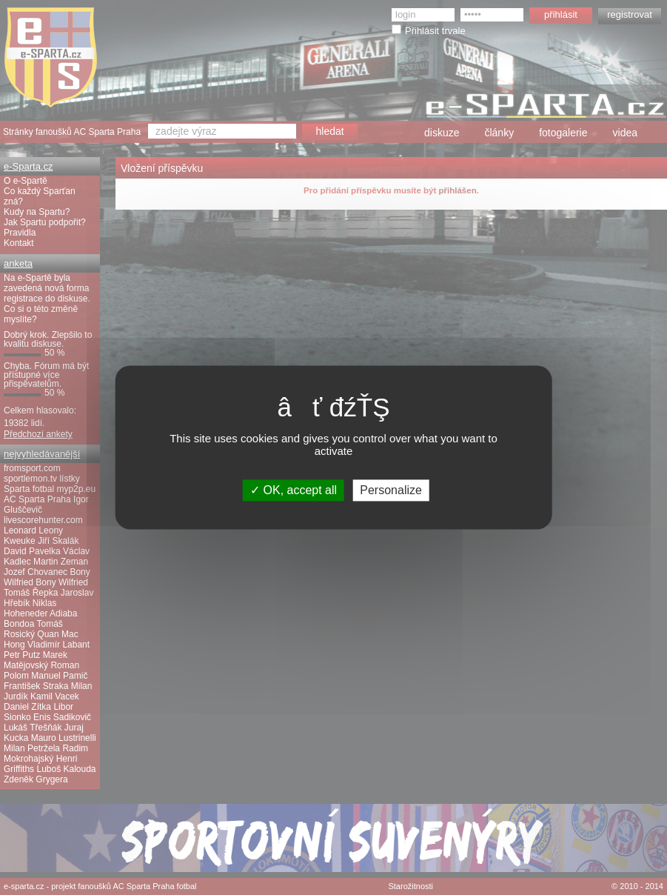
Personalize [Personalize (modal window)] (391, 490)
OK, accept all (293, 490)
